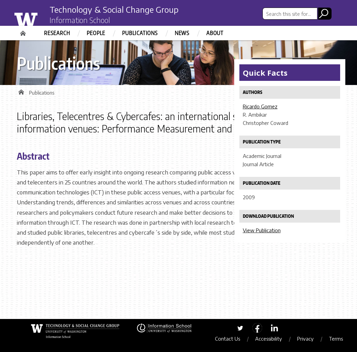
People (96, 33)
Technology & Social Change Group (114, 9)
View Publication (262, 230)
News (182, 33)
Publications (140, 33)
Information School (80, 20)
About (215, 33)
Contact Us (227, 338)
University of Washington (40, 18)
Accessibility (268, 338)
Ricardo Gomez (260, 106)
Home (24, 31)
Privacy (305, 338)
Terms (336, 338)
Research (57, 33)
